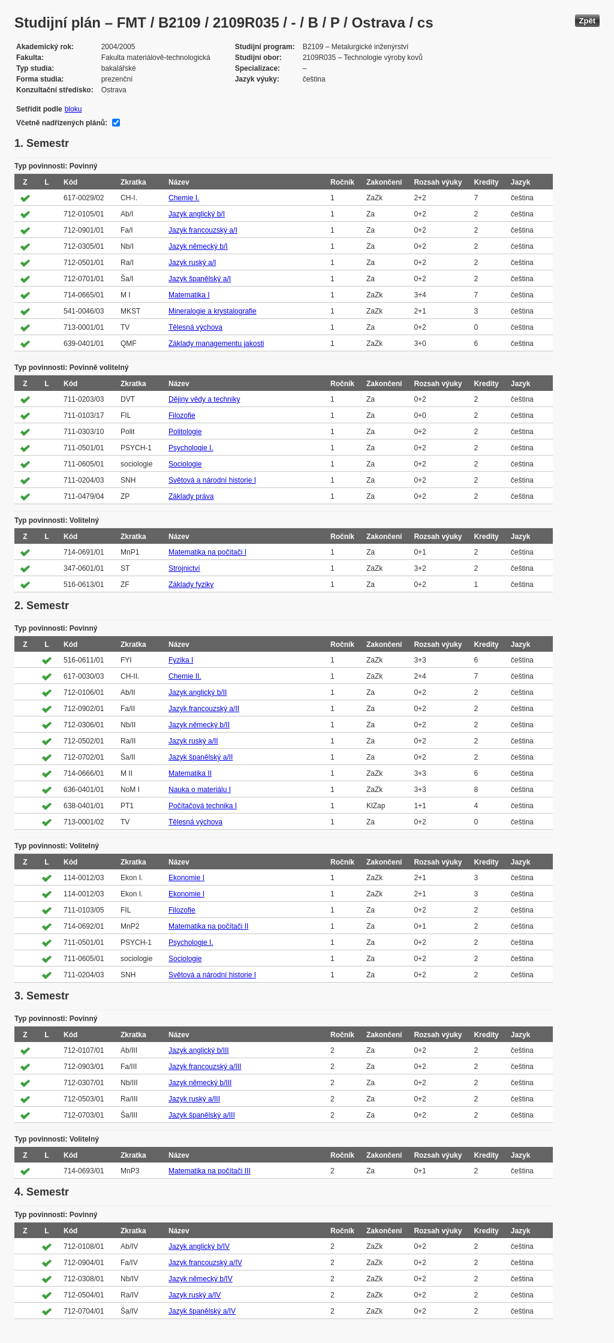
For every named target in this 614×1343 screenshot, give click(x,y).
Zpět (587, 20)
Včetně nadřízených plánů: (61, 123)
